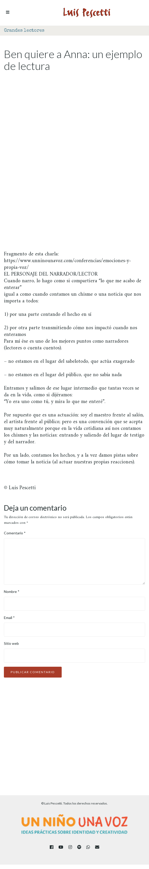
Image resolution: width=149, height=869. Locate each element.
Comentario (15, 533)
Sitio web (11, 643)
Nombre (11, 591)
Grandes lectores (24, 30)
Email (9, 617)
